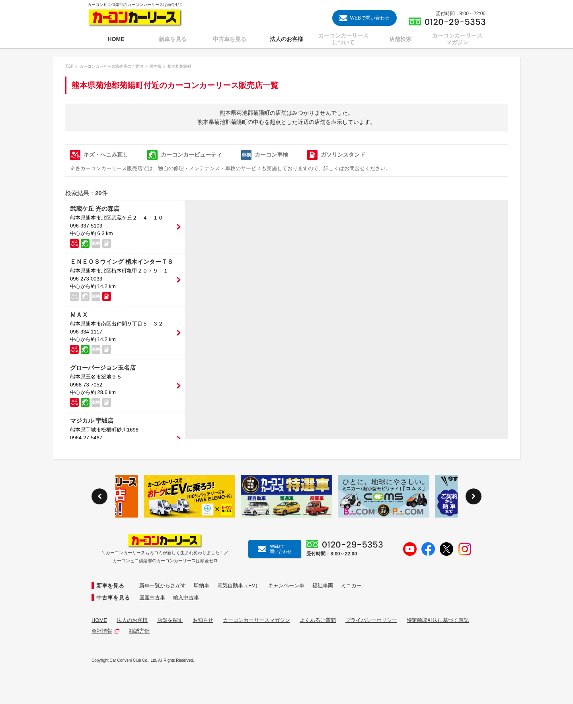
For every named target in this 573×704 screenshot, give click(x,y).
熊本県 (155, 66)
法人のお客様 (132, 620)
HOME (99, 620)
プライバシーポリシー (371, 620)
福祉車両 (322, 585)
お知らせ (203, 620)
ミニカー (351, 585)
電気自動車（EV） (238, 585)
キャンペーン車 (286, 585)
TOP (69, 66)
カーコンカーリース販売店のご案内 (111, 66)
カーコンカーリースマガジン (256, 620)
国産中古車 (152, 597)
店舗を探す (170, 620)
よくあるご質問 (318, 620)
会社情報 (105, 631)
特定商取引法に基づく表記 (438, 620)
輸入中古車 (186, 597)
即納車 (201, 585)
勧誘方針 (139, 631)
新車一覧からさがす (162, 585)
